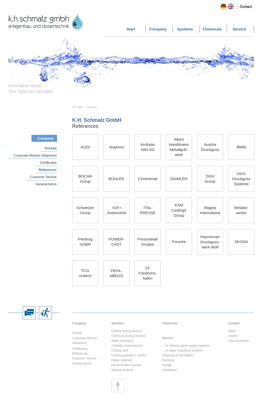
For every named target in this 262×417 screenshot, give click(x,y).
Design (167, 365)
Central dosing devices (126, 331)
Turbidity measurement (127, 345)
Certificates (48, 162)
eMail (232, 331)
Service (167, 338)
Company (92, 107)
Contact (234, 323)
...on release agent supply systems (186, 345)
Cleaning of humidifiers (177, 355)
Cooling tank (119, 350)
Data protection (238, 341)
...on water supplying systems (182, 350)
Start (80, 107)
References (48, 170)
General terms (46, 184)
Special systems (122, 370)
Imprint (233, 336)
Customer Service (43, 177)
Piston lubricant (121, 360)
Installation (169, 370)
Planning (168, 360)
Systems (117, 323)
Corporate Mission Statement (35, 155)
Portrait (51, 148)
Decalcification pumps (126, 365)
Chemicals (170, 323)
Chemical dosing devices (128, 336)
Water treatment (122, 341)
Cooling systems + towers (128, 355)
